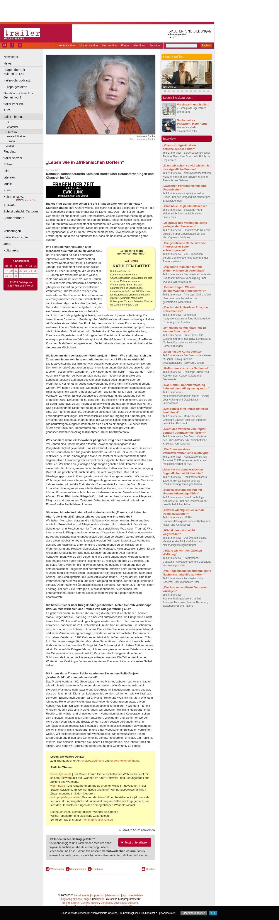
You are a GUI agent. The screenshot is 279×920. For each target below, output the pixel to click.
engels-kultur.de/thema (124, 760)
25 (35, 270)
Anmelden (155, 45)
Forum (125, 45)
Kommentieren (78, 869)
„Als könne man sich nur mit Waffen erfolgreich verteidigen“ (184, 268)
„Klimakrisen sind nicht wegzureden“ (179, 532)
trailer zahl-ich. (13, 104)
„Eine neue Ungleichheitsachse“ (185, 206)
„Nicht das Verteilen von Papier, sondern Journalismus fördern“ (184, 430)
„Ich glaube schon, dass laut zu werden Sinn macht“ (184, 329)
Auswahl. (9, 205)
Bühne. (8, 164)
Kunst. (7, 190)
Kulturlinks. (11, 250)
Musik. (8, 184)
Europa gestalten (15, 87)
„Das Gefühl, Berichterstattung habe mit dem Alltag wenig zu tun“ (186, 386)
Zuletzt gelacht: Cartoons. (21, 211)
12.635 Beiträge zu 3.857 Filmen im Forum (20, 284)
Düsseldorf (120, 902)
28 (16, 275)
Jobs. (7, 244)
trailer (100, 899)
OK (213, 913)
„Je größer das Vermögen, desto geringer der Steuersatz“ (185, 224)
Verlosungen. (12, 231)
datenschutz (113, 895)
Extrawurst (169, 86)
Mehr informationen (194, 913)
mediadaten (136, 895)
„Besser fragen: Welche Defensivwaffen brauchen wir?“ (184, 288)
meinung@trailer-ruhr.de (97, 819)
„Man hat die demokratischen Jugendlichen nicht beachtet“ (183, 471)
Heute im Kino (66, 45)
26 (6, 275)
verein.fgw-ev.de (60, 774)
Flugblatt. (9, 151)
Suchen (206, 45)
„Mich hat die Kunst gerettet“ (182, 351)
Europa (10, 141)
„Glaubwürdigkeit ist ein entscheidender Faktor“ (179, 147)
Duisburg (133, 902)
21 (16, 270)
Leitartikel (12, 127)
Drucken (150, 869)
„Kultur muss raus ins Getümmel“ (186, 368)
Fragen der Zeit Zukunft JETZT (23, 72)
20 (11, 270)
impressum (98, 895)
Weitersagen (57, 869)
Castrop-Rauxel (90, 902)
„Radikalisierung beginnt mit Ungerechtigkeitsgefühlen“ (182, 491)
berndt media (81, 895)
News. (7, 63)
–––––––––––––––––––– (20, 224)
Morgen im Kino (88, 45)
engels (87, 899)
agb (125, 895)
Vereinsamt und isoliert (193, 104)
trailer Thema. (13, 117)
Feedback (97, 869)
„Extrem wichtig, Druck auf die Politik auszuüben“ (183, 511)
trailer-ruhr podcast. (17, 80)
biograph (65, 899)
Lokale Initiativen (16, 136)
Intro (8, 122)
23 (25, 270)
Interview (11, 131)
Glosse (10, 145)
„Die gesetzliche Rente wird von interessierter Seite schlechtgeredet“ (184, 246)
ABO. (7, 110)
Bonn (76, 902)
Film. (6, 171)
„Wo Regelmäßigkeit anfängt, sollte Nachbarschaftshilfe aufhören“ (187, 572)
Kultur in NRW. (13, 197)
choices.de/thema (93, 760)
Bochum (67, 902)
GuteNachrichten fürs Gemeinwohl (18, 95)
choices (77, 899)
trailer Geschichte (15, 237)
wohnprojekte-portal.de (65, 797)
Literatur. (9, 177)
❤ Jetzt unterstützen (134, 842)
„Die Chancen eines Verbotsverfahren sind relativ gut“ (186, 451)
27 (11, 275)
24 (30, 270)
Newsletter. (11, 57)
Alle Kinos (139, 45)
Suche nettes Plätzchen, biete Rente (192, 122)
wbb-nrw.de (57, 785)
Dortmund (106, 902)
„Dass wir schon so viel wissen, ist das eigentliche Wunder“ (186, 167)
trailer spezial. (13, 158)
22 (20, 270)
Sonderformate (13, 218)
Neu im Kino (109, 45)
